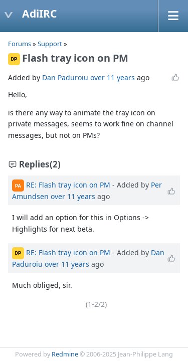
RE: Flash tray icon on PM (68, 185)
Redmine (65, 354)
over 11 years (112, 77)
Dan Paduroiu (65, 77)
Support (50, 43)
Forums (19, 43)
